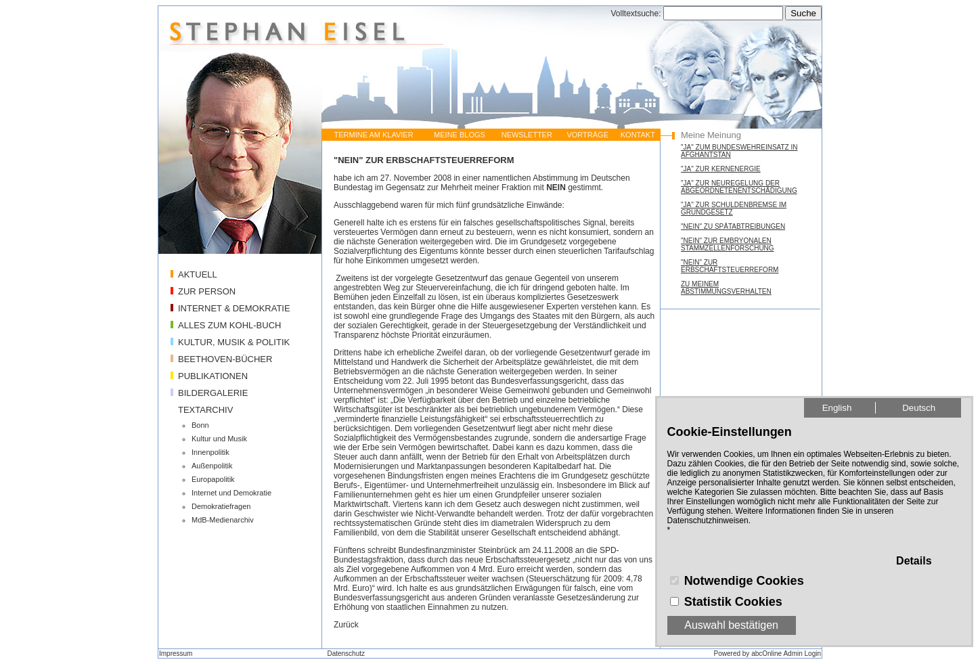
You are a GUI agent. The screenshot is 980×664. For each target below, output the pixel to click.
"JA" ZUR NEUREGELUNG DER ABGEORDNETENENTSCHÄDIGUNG (739, 186)
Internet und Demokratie (231, 493)
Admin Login (802, 653)
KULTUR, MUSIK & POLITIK (234, 342)
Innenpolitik (210, 452)
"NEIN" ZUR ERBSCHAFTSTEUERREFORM (729, 266)
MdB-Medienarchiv (223, 520)
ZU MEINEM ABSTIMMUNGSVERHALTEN (726, 287)
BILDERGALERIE (213, 393)
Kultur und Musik (219, 439)
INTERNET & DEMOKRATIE (234, 308)
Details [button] (913, 561)
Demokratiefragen (221, 506)
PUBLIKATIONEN (213, 376)
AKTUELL (197, 274)
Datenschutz (346, 653)
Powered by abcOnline (748, 653)
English (837, 408)
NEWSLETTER (527, 135)
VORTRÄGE (587, 135)
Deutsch (918, 408)
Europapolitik (213, 479)
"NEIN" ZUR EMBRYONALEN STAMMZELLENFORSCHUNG (727, 244)
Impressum (175, 653)
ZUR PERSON (207, 291)
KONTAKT (638, 135)
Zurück (346, 624)
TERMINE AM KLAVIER (373, 135)
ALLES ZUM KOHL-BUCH (229, 325)
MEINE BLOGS (459, 135)
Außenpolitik (212, 466)
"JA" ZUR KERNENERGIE (721, 169)
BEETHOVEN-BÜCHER (225, 359)
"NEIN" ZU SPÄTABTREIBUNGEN (733, 226)
